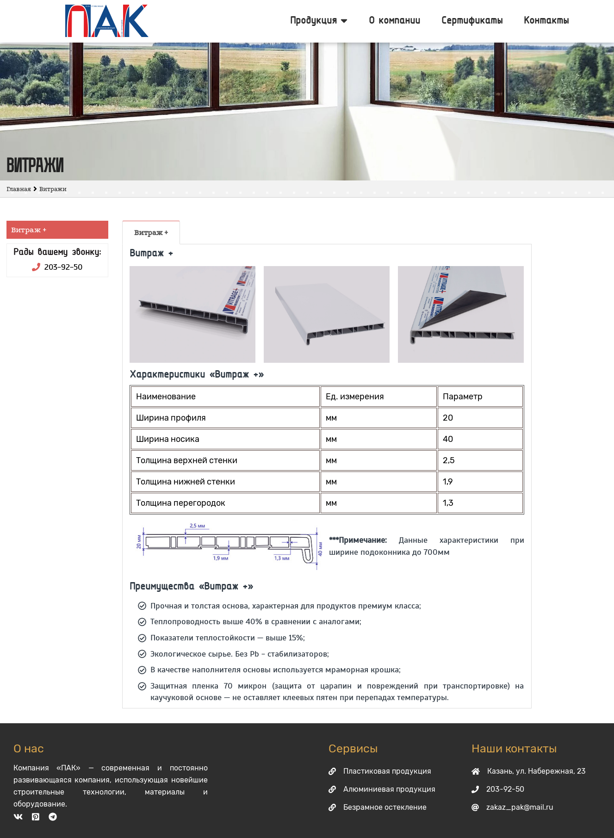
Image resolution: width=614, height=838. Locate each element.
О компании (394, 21)
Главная (18, 189)
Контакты (546, 21)
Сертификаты (471, 21)
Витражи (53, 189)
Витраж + (151, 232)
